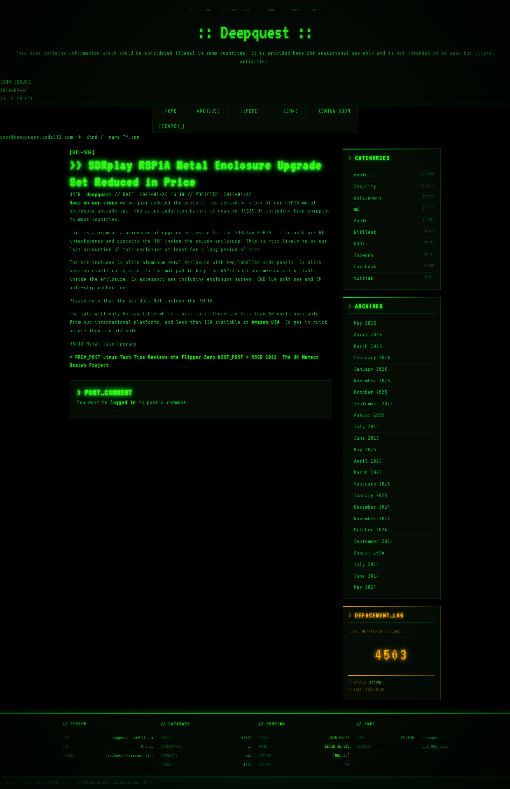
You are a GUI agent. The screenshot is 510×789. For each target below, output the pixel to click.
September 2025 (373, 403)
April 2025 (368, 461)
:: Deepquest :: (255, 32)
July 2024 (366, 564)
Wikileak (365, 232)
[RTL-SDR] (82, 152)
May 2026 (365, 323)
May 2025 (365, 449)
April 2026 (368, 334)
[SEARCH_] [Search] (172, 126)
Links (291, 111)
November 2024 (372, 518)
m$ (356, 209)
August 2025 (369, 415)
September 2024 (373, 541)
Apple (361, 220)
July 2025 (366, 426)
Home (171, 111)
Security (365, 186)
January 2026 (370, 369)
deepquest (99, 194)
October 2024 (370, 529)
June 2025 (366, 438)
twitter (363, 278)
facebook (365, 266)
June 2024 (366, 576)
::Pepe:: (252, 111)
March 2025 (368, 472)
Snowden (363, 255)
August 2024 (369, 553)
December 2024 (372, 507)
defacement (368, 198)
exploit (363, 174)
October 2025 (370, 392)
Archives (208, 111)
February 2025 (372, 484)
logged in (123, 402)
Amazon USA (266, 322)
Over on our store (93, 202)
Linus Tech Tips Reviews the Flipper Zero (144, 357)
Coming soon (334, 111)
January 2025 (370, 495)
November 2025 (372, 380)
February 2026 (372, 357)
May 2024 (365, 587)
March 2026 (368, 346)
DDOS (359, 243)
